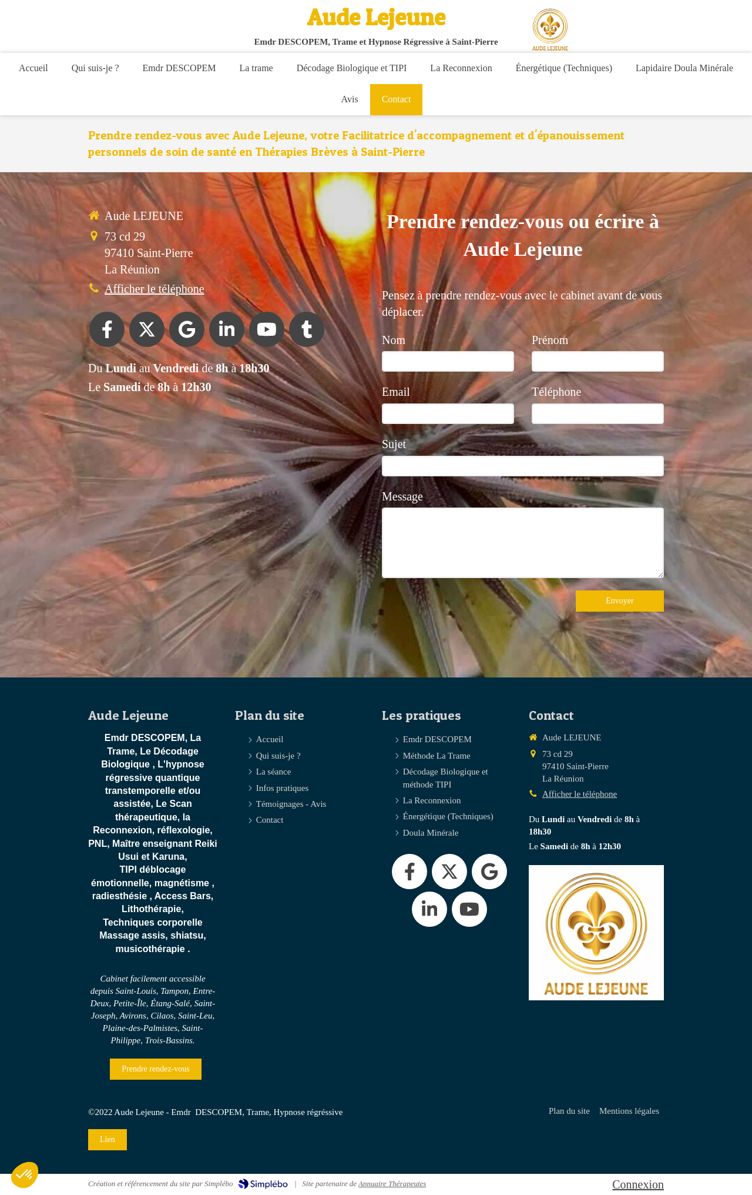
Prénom (550, 339)
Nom (393, 339)
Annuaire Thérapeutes (392, 1183)
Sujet (394, 444)
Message (402, 496)
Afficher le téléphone (154, 288)
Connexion (638, 1184)
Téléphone (556, 391)
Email (396, 391)
